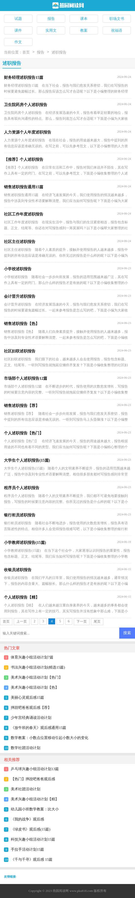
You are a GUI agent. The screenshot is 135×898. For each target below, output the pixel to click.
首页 (26, 52)
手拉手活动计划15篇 (27, 849)
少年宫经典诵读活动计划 (31, 718)
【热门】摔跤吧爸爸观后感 (33, 779)
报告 (40, 52)
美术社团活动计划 (25, 789)
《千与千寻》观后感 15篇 (31, 859)
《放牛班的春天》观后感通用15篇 (38, 728)
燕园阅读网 (61, 891)
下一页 (81, 621)
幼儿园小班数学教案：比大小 (35, 809)
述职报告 (59, 52)
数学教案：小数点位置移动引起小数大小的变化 (49, 738)
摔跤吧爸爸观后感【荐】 (31, 708)
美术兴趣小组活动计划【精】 (35, 799)
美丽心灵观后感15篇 (27, 697)
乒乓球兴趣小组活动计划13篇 (35, 769)
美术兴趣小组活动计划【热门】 (36, 677)
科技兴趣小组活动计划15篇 (33, 839)
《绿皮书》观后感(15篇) (30, 829)
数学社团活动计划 (25, 748)
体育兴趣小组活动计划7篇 (32, 657)
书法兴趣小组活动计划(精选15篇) (38, 667)
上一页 (21, 621)
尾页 (97, 621)
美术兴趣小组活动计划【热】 (35, 687)
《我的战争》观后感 (27, 819)
